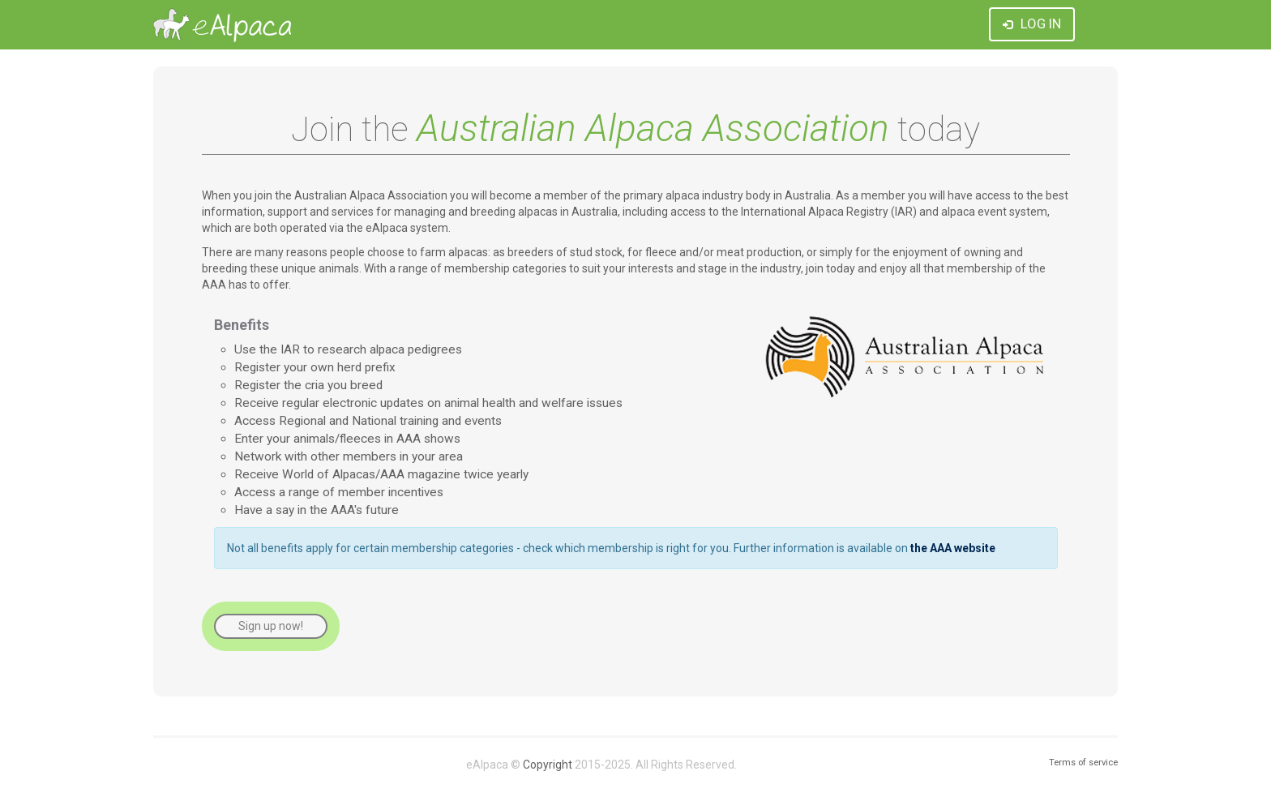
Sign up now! (270, 625)
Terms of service (1083, 762)
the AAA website (952, 548)
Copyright (547, 764)
